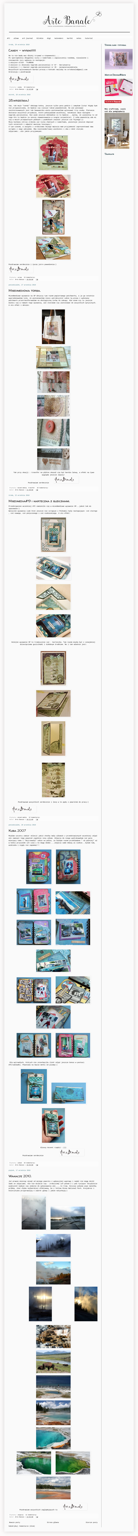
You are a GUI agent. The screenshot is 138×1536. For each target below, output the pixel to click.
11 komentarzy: (31, 1515)
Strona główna (53, 1522)
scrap (20, 277)
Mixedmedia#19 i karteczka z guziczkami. (39, 501)
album (16, 38)
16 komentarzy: (42, 488)
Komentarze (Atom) (27, 1526)
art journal (27, 38)
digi (49, 38)
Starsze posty (92, 1522)
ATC (8, 38)
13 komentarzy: (29, 277)
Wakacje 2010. (20, 1176)
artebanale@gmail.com (77, 70)
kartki (70, 38)
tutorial (89, 38)
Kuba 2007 (17, 830)
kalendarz (59, 38)
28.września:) (19, 100)
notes (78, 38)
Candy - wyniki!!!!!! (22, 50)
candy (20, 87)
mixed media (22, 488)
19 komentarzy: (29, 87)
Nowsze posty (14, 1522)
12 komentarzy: (34, 817)
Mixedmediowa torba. (25, 290)
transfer (31, 488)
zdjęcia (20, 1515)
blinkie (40, 38)
